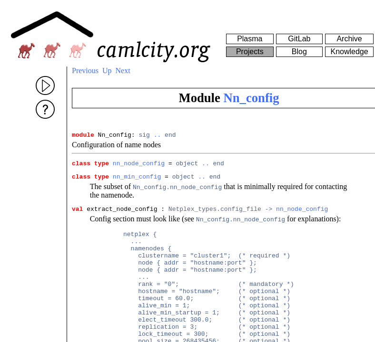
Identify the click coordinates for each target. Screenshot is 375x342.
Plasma (249, 39)
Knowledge (349, 52)
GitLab (299, 39)
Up (107, 70)
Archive (349, 39)
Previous (85, 70)
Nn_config (251, 98)
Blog (299, 52)
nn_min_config (137, 180)
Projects (250, 52)
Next (123, 70)
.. (157, 136)
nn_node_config (139, 166)
